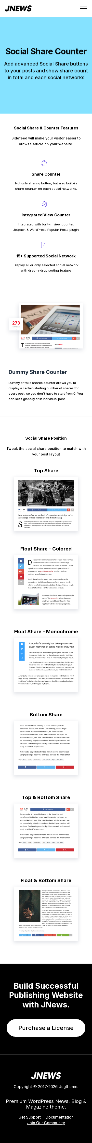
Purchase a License (46, 1027)
